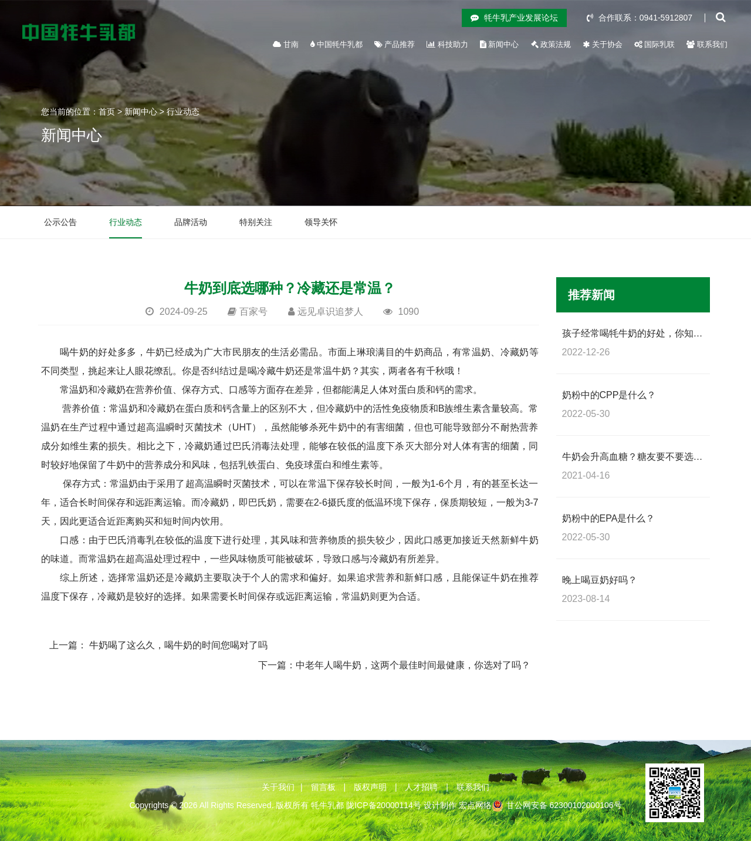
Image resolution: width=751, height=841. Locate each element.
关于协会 (603, 44)
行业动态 (183, 111)
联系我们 (707, 44)
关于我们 (278, 787)
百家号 (253, 312)
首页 (107, 111)
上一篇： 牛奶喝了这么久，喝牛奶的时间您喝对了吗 (158, 645)
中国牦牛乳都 (336, 44)
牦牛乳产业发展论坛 (514, 17)
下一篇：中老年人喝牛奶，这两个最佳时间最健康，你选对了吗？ (394, 665)
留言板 (323, 787)
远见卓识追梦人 (330, 312)
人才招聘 (421, 787)
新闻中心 (499, 44)
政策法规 (551, 44)
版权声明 (370, 787)
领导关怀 (321, 222)
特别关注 (255, 222)
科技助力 (447, 44)
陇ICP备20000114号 (383, 805)
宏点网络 (475, 805)
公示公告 (60, 222)
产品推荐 (394, 44)
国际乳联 (654, 44)
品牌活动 (190, 222)
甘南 (286, 44)
